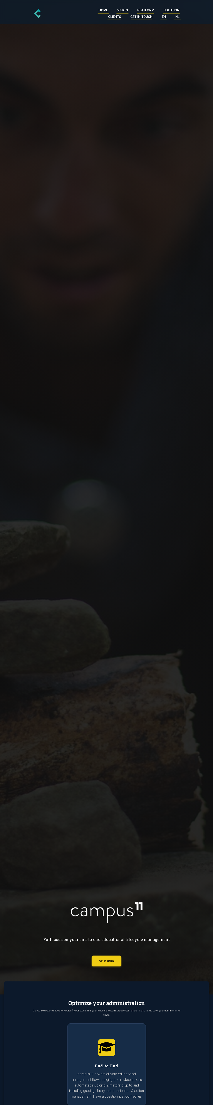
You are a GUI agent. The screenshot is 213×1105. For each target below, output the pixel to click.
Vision (122, 10)
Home (103, 10)
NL (177, 17)
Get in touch (141, 17)
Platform (145, 10)
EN (164, 17)
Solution (171, 10)
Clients (114, 17)
